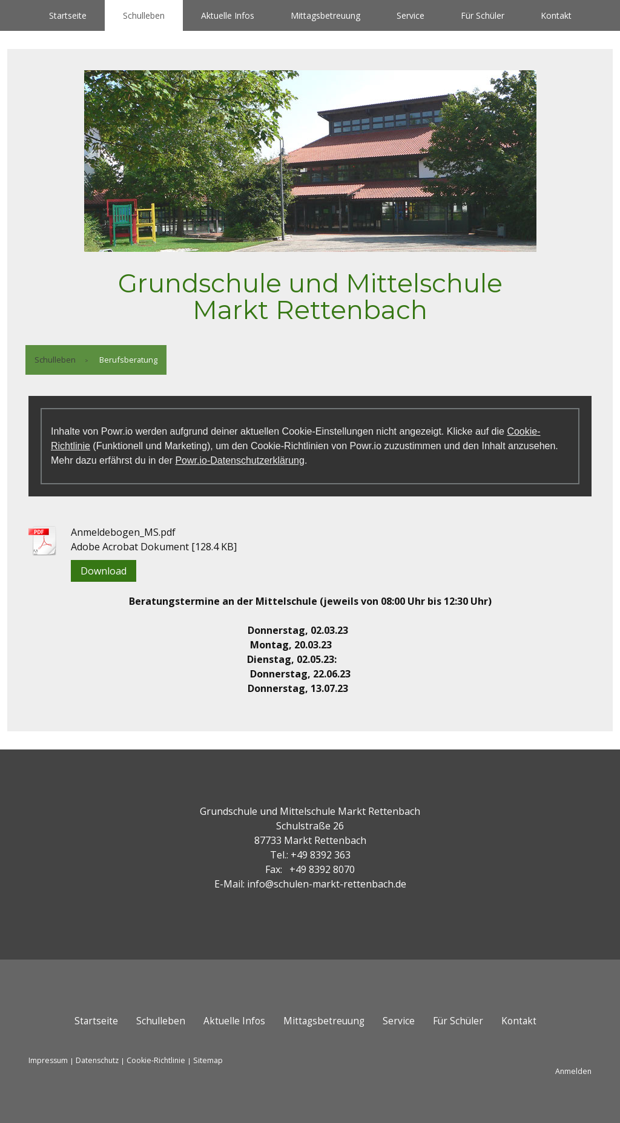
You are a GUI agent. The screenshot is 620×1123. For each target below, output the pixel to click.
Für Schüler (482, 15)
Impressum (48, 1060)
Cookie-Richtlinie (156, 1060)
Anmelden (573, 1071)
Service (410, 15)
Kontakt (556, 15)
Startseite (68, 15)
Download (104, 571)
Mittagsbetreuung (325, 15)
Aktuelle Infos (227, 15)
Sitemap (208, 1060)
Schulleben (144, 15)
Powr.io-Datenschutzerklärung (239, 460)
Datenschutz (97, 1060)
